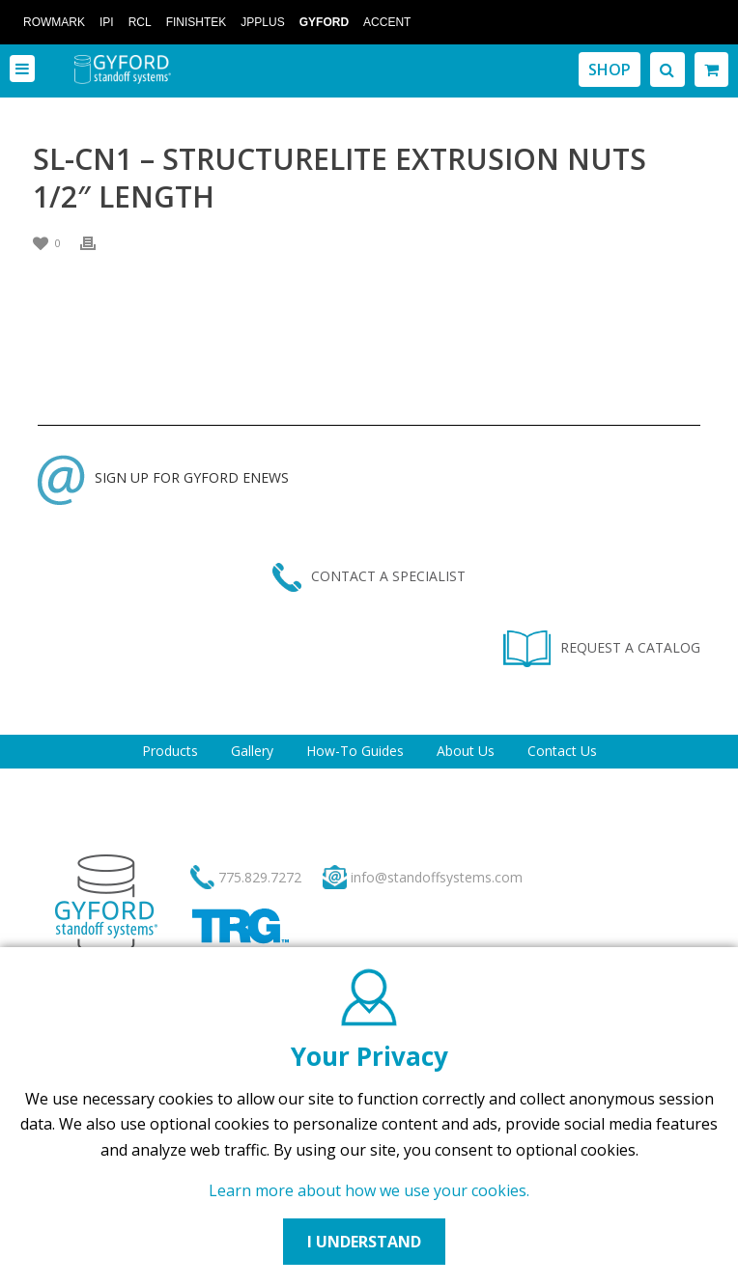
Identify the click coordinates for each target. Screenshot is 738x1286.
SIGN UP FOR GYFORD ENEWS (163, 477)
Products (170, 750)
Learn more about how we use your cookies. (369, 1190)
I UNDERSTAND (364, 1241)
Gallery (252, 750)
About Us (466, 750)
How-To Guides (355, 750)
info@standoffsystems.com (437, 877)
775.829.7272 (259, 877)
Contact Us (562, 750)
